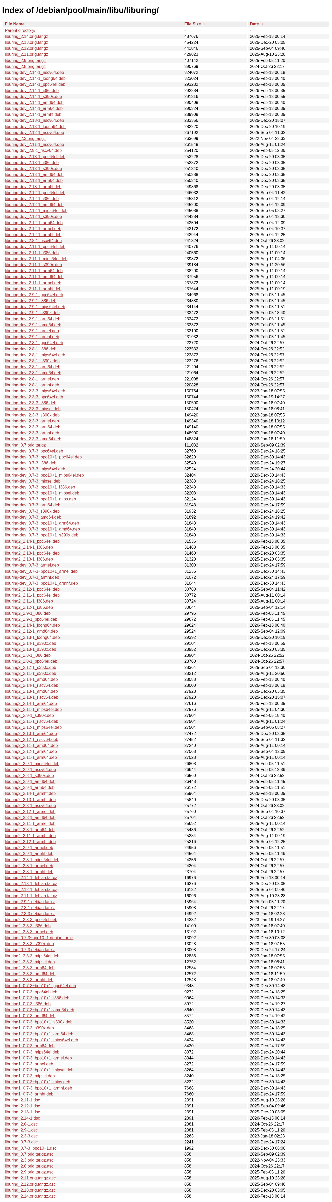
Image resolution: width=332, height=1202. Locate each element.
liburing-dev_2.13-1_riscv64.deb (34, 120)
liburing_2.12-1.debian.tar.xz (31, 889)
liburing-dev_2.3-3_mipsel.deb (32, 409)
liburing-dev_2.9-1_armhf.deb (32, 337)
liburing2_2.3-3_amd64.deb (30, 974)
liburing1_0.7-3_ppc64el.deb (31, 992)
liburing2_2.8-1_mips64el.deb (32, 860)
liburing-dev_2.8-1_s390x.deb (32, 361)
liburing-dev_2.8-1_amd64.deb (33, 373)
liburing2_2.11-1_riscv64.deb (31, 721)
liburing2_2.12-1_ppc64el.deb (32, 589)
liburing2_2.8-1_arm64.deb (29, 830)
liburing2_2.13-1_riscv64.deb (31, 697)
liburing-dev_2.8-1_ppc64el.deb (34, 343)
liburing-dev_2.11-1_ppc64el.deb (35, 246)
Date (254, 24)
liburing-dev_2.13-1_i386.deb (32, 162)
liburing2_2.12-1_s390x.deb (30, 667)
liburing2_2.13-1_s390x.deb (30, 649)
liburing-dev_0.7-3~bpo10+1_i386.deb (40, 487)
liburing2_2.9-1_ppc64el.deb (31, 619)
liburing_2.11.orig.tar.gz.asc (30, 1178)
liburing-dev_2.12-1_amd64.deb (34, 204)
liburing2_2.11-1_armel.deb (30, 823)
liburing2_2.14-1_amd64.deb (31, 679)
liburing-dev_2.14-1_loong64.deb (35, 78)
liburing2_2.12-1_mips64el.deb (33, 727)
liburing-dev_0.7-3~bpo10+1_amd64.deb (42, 529)
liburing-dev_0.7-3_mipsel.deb (32, 481)
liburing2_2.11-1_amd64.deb (31, 745)
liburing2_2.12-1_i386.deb (29, 607)
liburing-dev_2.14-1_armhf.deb (33, 114)
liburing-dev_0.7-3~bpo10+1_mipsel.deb (42, 493)
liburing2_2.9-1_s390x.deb (29, 715)
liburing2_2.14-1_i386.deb (29, 547)
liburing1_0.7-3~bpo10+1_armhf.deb (38, 1088)
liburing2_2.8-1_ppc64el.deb (31, 661)
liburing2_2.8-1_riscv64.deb (30, 805)
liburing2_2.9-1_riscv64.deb (30, 769)
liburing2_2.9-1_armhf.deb (29, 853)
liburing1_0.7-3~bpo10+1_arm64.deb (39, 1034)
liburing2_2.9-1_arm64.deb (29, 787)
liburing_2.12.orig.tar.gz (26, 48)
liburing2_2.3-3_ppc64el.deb (31, 919)
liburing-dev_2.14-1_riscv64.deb (34, 72)
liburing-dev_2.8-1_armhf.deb (32, 385)
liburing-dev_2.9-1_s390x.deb (32, 312)
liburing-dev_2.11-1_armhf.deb (33, 289)
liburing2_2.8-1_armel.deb (29, 866)
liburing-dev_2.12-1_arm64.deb (34, 223)
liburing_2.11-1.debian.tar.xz (31, 896)
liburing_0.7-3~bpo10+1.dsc (30, 1148)
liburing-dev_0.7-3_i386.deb (30, 463)
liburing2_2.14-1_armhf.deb (30, 793)
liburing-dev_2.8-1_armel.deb (32, 379)
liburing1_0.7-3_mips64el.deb (32, 1052)
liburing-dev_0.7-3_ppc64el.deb (34, 451)
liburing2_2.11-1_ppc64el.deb (32, 595)
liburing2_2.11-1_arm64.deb (31, 757)
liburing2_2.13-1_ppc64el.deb (32, 553)
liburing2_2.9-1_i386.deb (28, 613)
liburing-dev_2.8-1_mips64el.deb (35, 355)
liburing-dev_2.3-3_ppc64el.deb (34, 397)
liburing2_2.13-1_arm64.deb (31, 733)
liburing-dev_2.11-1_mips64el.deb (36, 259)
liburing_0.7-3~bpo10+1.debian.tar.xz (39, 938)
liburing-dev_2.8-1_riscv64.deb (33, 240)
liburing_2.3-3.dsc (21, 1136)
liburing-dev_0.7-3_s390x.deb (32, 511)
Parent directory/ (20, 30)
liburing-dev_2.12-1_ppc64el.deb (35, 192)
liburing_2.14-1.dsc (22, 1118)
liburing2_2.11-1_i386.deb (29, 601)
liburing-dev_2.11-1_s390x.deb (33, 265)
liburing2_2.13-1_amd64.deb (31, 691)
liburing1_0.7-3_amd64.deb (30, 1016)
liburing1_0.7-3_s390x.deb (29, 1028)
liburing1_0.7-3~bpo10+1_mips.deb (37, 1082)
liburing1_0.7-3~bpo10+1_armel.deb (38, 1058)
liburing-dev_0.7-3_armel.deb (32, 565)
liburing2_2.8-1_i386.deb (28, 655)
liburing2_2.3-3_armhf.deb (29, 980)
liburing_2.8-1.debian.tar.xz (30, 908)
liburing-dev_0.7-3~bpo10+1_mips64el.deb (44, 475)
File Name (15, 24)
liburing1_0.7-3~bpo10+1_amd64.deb (39, 1010)
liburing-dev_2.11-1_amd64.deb (34, 276)
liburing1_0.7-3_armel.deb (29, 1064)
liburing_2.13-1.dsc (22, 1112)
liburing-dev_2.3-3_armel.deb (32, 421)
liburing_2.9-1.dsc (21, 1130)
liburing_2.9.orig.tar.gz (25, 60)
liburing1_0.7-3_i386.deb (28, 1004)
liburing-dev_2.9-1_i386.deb (30, 301)
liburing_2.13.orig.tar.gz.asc (30, 1190)
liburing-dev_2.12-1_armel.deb (33, 229)
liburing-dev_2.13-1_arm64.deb (34, 180)
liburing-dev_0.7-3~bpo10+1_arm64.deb (42, 523)
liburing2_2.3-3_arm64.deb (29, 968)
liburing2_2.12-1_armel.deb (30, 811)
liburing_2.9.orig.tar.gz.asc (29, 1172)
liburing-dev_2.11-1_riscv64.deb (34, 144)
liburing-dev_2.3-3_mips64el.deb (35, 391)
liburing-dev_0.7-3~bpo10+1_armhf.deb (41, 583)
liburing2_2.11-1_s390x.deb (30, 673)
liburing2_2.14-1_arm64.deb (31, 703)
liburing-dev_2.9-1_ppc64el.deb (34, 295)
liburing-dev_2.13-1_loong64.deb (35, 126)
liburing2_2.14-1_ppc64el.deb (32, 541)
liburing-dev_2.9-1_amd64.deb (33, 325)
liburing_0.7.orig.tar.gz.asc (29, 1154)
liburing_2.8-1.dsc (21, 1124)
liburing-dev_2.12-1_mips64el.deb (36, 210)
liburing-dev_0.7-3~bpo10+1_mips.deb (40, 499)
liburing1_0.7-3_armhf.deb (29, 1094)
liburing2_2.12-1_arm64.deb (31, 751)
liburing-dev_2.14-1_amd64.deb (34, 102)
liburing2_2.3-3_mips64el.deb (32, 956)
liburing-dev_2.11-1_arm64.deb (34, 270)
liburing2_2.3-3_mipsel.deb (30, 962)
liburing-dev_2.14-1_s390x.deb (33, 96)
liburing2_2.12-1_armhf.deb (30, 841)
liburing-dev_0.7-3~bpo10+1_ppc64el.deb (43, 457)
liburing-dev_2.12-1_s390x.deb (33, 216)
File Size (192, 24)
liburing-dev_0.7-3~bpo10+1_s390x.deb (41, 535)
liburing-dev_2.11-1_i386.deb (32, 253)
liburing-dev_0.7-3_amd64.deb (33, 517)
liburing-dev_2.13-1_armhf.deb (33, 187)
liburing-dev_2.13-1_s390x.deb (33, 168)
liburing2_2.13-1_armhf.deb (30, 799)
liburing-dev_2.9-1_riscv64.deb (33, 150)
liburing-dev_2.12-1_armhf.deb (33, 234)
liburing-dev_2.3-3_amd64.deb (33, 439)
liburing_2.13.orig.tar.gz (26, 42)
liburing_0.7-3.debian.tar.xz (30, 950)
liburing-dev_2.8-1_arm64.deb (32, 367)
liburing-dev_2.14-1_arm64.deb (34, 108)
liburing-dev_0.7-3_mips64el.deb (35, 469)
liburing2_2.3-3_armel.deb (29, 932)
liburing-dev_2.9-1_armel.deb (32, 331)
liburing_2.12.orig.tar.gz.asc (30, 1184)
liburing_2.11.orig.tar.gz (26, 54)
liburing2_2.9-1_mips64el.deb (32, 763)
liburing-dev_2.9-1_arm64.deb (32, 319)
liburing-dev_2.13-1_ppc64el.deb (35, 156)
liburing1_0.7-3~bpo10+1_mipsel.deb (39, 1070)
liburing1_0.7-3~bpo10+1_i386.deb (37, 998)
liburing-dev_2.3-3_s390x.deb (32, 415)
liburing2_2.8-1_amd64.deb (30, 817)
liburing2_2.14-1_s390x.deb (30, 643)
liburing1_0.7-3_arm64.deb (29, 1046)
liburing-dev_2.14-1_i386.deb (32, 90)
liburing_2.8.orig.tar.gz (25, 66)
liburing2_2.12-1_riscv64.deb (31, 739)
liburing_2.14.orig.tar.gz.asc (30, 1196)
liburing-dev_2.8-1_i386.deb (30, 349)
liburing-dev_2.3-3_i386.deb (30, 403)
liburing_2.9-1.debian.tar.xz (30, 902)
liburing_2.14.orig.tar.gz (26, 36)
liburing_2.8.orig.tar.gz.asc (29, 1166)
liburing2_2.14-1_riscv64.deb (31, 685)
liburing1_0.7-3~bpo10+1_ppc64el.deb (40, 986)
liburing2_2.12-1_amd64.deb (31, 631)
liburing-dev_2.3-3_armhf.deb (32, 433)
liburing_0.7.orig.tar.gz (25, 445)
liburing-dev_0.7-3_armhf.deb (32, 577)
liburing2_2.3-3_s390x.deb (29, 944)
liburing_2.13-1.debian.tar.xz (31, 883)
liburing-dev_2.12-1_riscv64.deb (34, 132)
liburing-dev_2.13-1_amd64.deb (34, 174)
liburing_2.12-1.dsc (22, 1106)
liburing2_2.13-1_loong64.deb (32, 637)
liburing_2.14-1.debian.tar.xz (31, 877)
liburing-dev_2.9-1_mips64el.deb (35, 307)
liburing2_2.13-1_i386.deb (29, 559)
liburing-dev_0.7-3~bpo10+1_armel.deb (41, 571)
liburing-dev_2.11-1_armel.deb (33, 283)
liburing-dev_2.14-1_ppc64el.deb (35, 84)
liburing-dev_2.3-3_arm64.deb (32, 427)
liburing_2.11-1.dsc (22, 1100)
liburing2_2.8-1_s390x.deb (29, 775)
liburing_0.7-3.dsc (21, 1142)
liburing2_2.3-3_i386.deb (28, 926)
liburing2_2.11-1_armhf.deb (30, 835)
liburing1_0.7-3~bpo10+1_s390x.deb (39, 1022)
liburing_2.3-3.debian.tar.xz (30, 913)
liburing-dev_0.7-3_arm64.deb (32, 505)
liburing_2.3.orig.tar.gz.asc (29, 1160)
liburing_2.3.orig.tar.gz (25, 138)
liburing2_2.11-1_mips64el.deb (33, 709)
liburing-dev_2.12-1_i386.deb (32, 198)
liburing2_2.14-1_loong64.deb (32, 625)
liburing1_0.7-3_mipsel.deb (30, 1076)
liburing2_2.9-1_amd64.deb (30, 781)
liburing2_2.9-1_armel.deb (29, 847)
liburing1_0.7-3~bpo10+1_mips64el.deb (41, 1040)
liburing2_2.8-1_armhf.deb (29, 871)
